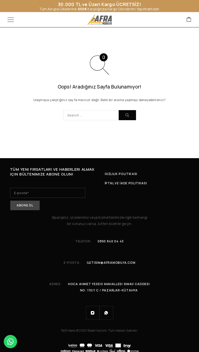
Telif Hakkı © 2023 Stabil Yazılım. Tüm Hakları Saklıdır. (99, 330)
